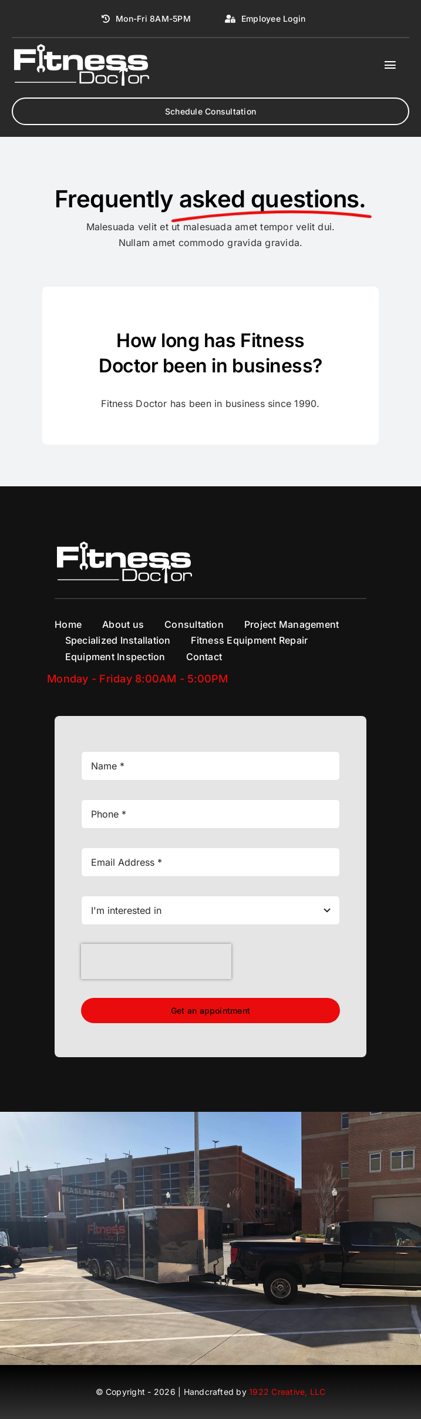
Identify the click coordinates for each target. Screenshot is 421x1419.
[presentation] (156, 961)
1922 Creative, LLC (287, 1392)
